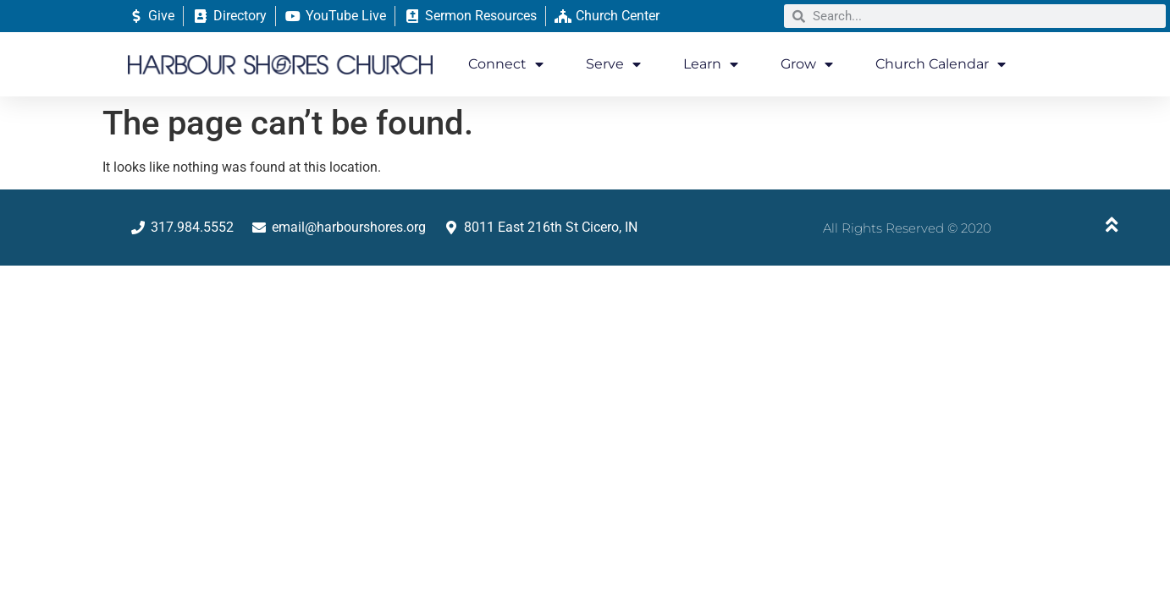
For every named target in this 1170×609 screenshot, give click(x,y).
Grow (807, 64)
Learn (710, 64)
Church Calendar (940, 64)
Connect (506, 64)
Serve (613, 64)
